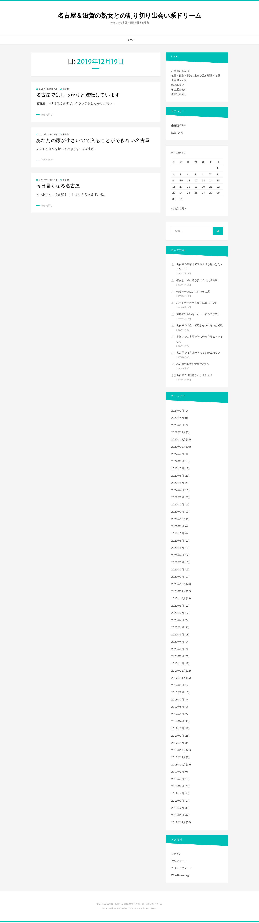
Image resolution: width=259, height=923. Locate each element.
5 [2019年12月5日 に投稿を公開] (195, 174)
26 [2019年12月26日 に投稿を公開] (195, 192)
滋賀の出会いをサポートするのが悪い (198, 315)
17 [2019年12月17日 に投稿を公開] (181, 186)
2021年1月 (177, 577)
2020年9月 (177, 606)
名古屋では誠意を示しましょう (194, 376)
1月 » (183, 209)
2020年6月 (177, 628)
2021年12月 (178, 519)
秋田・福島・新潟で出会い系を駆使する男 (195, 75)
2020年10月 (178, 599)
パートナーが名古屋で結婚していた (197, 303)
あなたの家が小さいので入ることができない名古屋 (93, 140)
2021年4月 (177, 556)
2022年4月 (177, 491)
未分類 (66, 89)
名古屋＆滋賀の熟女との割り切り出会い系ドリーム (129, 15)
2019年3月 (177, 729)
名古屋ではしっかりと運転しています (78, 95)
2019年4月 (177, 722)
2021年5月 (177, 548)
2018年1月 (177, 816)
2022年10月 (178, 447)
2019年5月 (177, 714)
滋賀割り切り (179, 94)
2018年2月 (177, 808)
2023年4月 (177, 418)
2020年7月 (177, 621)
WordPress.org (180, 876)
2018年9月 (177, 772)
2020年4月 (177, 642)
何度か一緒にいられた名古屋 (193, 292)
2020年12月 (178, 584)
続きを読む (47, 114)
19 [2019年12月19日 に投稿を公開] (195, 186)
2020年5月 (177, 635)
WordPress (151, 909)
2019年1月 (177, 743)
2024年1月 (177, 411)
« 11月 (175, 209)
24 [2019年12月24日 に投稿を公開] (181, 192)
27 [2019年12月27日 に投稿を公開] (203, 192)
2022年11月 (178, 440)
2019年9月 (177, 686)
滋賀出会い (177, 84)
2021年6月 (177, 541)
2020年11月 (178, 592)
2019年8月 (177, 693)
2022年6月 (177, 476)
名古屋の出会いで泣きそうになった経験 (199, 326)
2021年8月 (177, 527)
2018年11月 (178, 758)
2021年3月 (177, 563)
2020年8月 (177, 613)
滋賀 (173, 132)
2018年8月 (177, 779)
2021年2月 (177, 570)
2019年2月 (177, 736)
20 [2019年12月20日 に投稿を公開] (203, 186)
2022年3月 (177, 498)
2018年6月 (177, 794)
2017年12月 (178, 823)
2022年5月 (177, 483)
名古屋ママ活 (179, 80)
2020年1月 (177, 664)
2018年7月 (177, 787)
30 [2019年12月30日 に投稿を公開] (173, 198)
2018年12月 (178, 751)
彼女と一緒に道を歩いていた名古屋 (197, 281)
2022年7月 (177, 469)
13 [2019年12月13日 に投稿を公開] (203, 180)
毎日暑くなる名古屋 (58, 186)
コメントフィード (181, 869)
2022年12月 (178, 433)
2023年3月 (177, 426)
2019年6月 (177, 707)
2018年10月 (178, 765)
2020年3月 (177, 649)
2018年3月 (177, 801)
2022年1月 (177, 512)
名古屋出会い (179, 89)
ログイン (176, 854)
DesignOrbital (126, 909)
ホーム (131, 39)
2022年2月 (177, 505)
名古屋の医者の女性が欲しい (193, 364)
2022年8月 (177, 462)
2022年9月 (177, 454)
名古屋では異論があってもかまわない (198, 353)
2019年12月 (178, 671)
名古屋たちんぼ (180, 70)
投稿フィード (179, 861)
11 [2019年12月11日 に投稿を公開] (188, 180)
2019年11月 (178, 678)
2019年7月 (177, 700)
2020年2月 (177, 657)
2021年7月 (177, 534)
